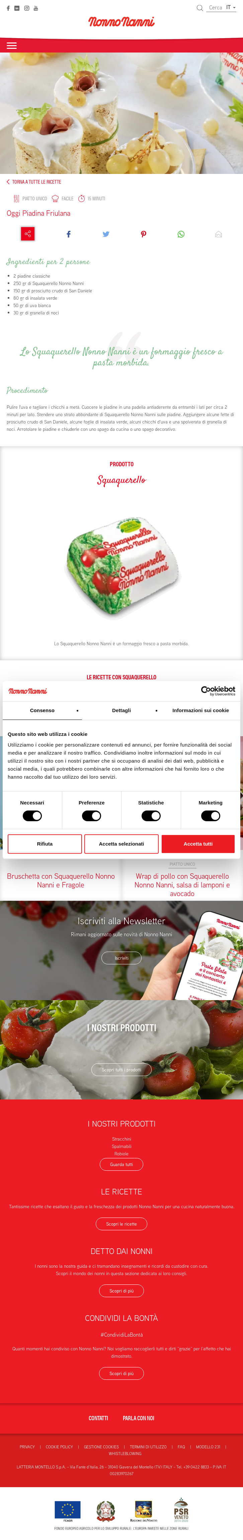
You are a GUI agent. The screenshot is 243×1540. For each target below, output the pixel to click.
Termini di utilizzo (148, 1447)
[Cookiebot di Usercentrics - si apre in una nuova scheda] (206, 691)
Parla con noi (138, 1418)
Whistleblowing (125, 1453)
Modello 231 (208, 1447)
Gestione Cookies (101, 1447)
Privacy (27, 1447)
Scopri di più (121, 1290)
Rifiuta (45, 844)
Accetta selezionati (121, 844)
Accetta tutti (198, 844)
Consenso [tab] (42, 710)
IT (231, 7)
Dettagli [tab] (121, 710)
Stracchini (121, 1139)
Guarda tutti (121, 1164)
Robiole (121, 1153)
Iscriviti (122, 958)
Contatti (98, 1418)
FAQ (181, 1447)
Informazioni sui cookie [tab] (200, 710)
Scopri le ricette (121, 1224)
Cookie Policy (59, 1447)
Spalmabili (122, 1146)
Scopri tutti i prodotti (121, 1069)
